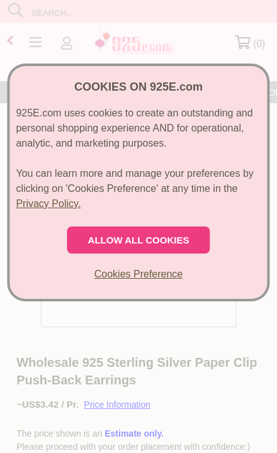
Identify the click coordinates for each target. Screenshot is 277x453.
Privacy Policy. (48, 203)
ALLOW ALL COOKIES (138, 240)
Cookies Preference (138, 274)
